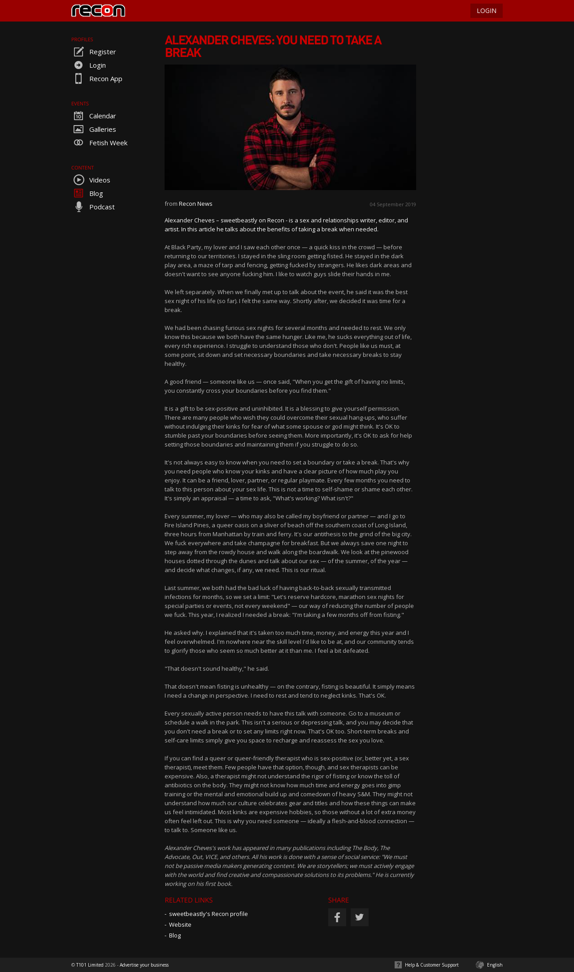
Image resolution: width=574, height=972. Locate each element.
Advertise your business (144, 965)
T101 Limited (90, 965)
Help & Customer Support (432, 965)
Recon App (96, 78)
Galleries (93, 129)
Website (180, 924)
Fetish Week (99, 142)
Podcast (93, 206)
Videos (90, 180)
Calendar (93, 115)
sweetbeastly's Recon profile (208, 914)
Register (93, 51)
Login (88, 65)
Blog (87, 193)
